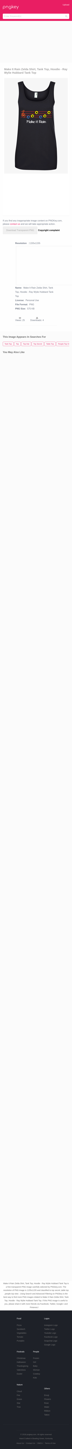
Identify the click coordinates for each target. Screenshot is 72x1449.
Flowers (47, 1399)
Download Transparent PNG (20, 230)
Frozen (36, 1358)
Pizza (19, 1325)
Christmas (21, 1358)
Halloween (21, 1362)
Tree (19, 1407)
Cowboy (36, 1374)
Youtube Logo (50, 1333)
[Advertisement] (36, 41)
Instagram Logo (51, 1325)
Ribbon (47, 1411)
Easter (19, 1374)
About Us (20, 1443)
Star (18, 1403)
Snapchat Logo (50, 1341)
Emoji (46, 1395)
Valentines (21, 1370)
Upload (66, 4)
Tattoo (46, 1415)
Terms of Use (50, 1443)
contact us (15, 224)
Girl (34, 1362)
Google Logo (49, 1345)
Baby (35, 1366)
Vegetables (21, 1333)
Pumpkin (20, 1341)
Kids (35, 1378)
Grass (19, 1399)
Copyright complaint (49, 230)
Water (46, 1407)
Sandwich (21, 1329)
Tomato (20, 1337)
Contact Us (30, 1443)
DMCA (40, 1443)
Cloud (19, 1391)
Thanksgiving (22, 1366)
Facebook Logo (51, 1337)
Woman (36, 1370)
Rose (46, 1403)
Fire (18, 1395)
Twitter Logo (49, 1329)
